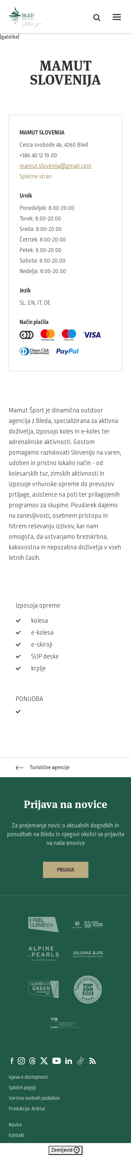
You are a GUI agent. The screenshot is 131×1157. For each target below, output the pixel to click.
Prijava (65, 870)
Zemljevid (65, 1150)
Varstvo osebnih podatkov (34, 1098)
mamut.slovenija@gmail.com (56, 166)
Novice (15, 1125)
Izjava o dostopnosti (28, 1077)
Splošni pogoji (22, 1087)
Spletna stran (36, 176)
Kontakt (16, 1135)
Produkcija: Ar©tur (27, 1108)
